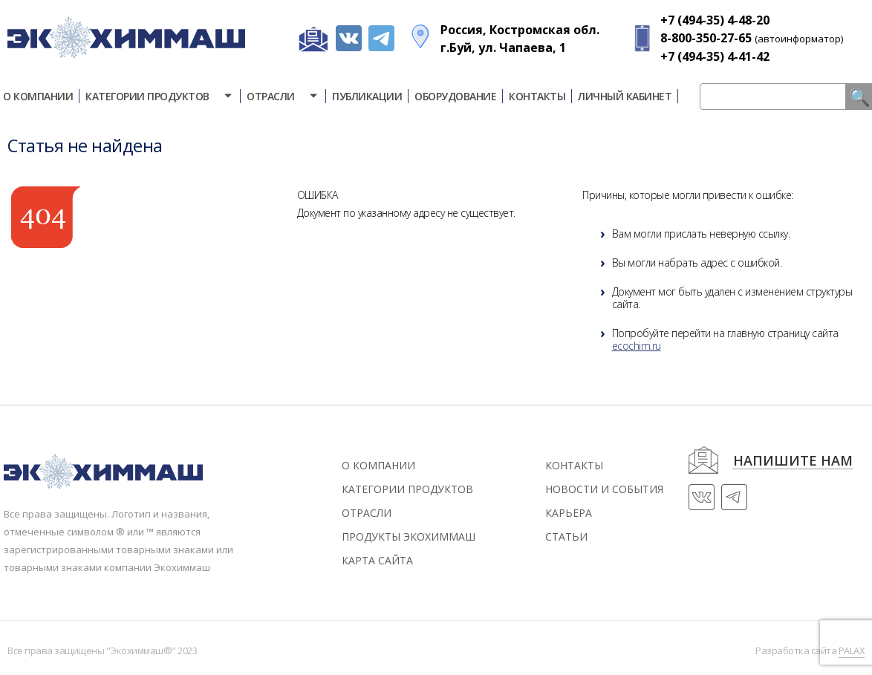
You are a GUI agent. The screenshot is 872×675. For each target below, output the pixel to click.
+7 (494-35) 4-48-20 (714, 20)
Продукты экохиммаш (408, 536)
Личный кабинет (624, 96)
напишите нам (793, 461)
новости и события (604, 489)
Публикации (367, 96)
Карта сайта (377, 560)
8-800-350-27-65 (706, 38)
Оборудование (455, 96)
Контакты (537, 96)
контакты (574, 465)
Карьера (568, 513)
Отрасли (283, 96)
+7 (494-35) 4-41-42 (714, 56)
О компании (378, 465)
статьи (566, 536)
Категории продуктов (159, 96)
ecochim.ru (636, 346)
